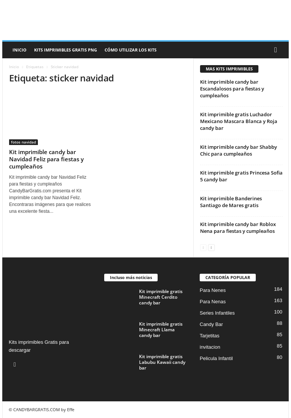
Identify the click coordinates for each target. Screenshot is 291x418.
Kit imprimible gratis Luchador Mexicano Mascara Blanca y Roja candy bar (238, 121)
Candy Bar (211, 324)
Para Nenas (213, 301)
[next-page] (211, 247)
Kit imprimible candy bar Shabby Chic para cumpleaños (238, 150)
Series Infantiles (217, 313)
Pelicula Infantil (216, 358)
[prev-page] (203, 247)
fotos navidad (23, 142)
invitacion (210, 347)
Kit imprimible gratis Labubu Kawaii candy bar (162, 362)
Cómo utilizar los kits (130, 50)
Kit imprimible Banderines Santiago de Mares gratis (231, 202)
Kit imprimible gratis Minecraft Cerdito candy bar (161, 297)
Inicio (20, 50)
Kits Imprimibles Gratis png (65, 50)
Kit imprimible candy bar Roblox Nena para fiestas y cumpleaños (238, 227)
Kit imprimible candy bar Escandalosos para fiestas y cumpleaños (232, 88)
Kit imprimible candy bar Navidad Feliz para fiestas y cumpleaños (46, 159)
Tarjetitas (209, 335)
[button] (277, 50)
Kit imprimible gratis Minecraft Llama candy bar (161, 329)
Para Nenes (213, 290)
